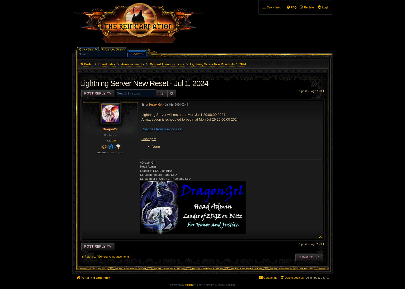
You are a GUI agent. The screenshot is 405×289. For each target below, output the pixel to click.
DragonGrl (110, 129)
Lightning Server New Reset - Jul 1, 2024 (218, 64)
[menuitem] (323, 7)
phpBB (189, 284)
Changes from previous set (161, 129)
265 (114, 140)
